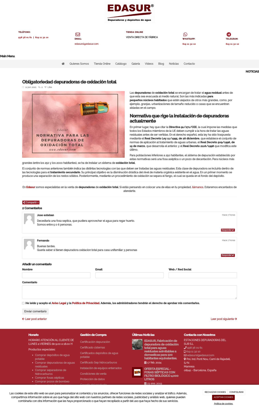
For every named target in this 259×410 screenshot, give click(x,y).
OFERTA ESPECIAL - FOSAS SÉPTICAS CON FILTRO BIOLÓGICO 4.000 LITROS (161, 374)
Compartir (31, 202)
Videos (149, 63)
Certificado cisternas (92, 347)
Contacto (189, 63)
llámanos (197, 187)
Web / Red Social (180, 269)
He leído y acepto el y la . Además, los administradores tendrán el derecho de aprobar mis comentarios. (112, 303)
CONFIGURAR (236, 392)
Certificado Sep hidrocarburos (98, 362)
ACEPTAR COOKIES (223, 397)
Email (98, 269)
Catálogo (121, 63)
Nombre (27, 269)
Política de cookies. (223, 403)
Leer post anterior (34, 319)
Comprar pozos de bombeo (52, 381)
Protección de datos (92, 379)
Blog (161, 63)
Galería (135, 63)
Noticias (174, 63)
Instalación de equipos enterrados (101, 368)
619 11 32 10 (41, 37)
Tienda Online (102, 63)
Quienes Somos (79, 63)
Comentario (29, 282)
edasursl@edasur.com (86, 43)
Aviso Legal (59, 303)
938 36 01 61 (25, 37)
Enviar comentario (35, 311)
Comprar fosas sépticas (49, 377)
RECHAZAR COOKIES (215, 392)
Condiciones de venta (93, 373)
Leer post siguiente (224, 319)
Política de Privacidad (85, 303)
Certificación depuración (95, 342)
